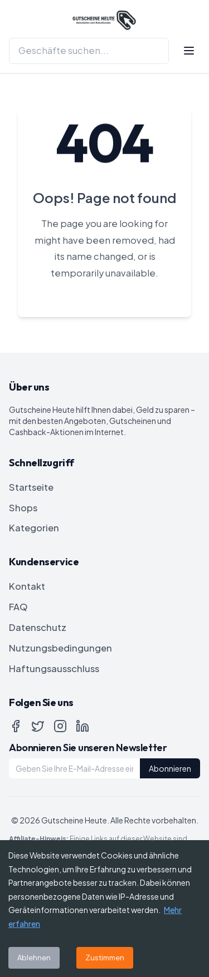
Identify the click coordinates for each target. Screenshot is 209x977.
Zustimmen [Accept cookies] (104, 957)
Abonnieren (170, 768)
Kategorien (34, 528)
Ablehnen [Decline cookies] (34, 957)
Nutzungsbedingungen (60, 648)
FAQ (18, 607)
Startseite (31, 487)
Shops (23, 508)
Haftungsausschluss (54, 668)
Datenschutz (37, 627)
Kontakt (27, 586)
